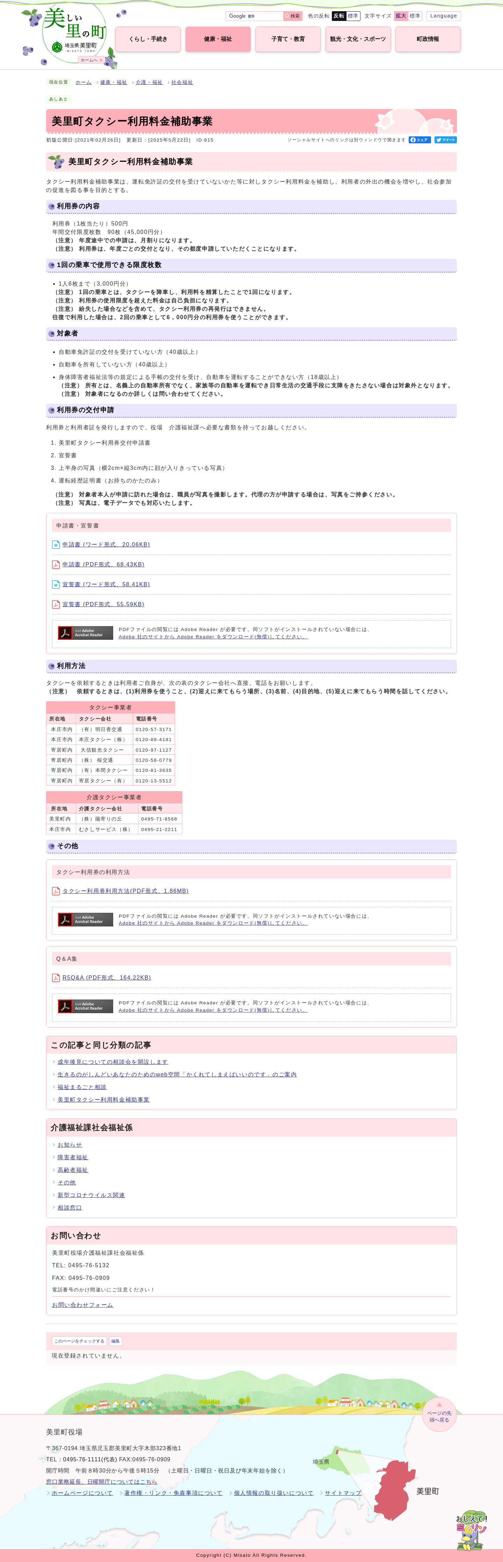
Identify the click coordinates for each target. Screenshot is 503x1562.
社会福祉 (182, 82)
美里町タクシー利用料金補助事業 (104, 1100)
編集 (115, 1341)
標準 (353, 16)
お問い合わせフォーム (83, 1305)
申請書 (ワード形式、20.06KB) (101, 544)
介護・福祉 (149, 82)
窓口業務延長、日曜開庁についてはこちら (102, 1482)
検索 (295, 16)
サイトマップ (343, 1493)
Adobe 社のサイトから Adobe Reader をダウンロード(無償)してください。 (213, 636)
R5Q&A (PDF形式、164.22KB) (101, 978)
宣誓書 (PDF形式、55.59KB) (98, 604)
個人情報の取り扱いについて (274, 1493)
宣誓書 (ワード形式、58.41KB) (101, 584)
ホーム (83, 82)
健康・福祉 (113, 82)
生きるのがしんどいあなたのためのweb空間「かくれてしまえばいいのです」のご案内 (177, 1074)
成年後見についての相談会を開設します (113, 1062)
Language (443, 16)
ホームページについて (82, 1493)
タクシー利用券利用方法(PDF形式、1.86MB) (120, 891)
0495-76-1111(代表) (90, 1459)
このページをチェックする (79, 1341)
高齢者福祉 (73, 1170)
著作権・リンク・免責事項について (173, 1493)
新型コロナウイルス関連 (91, 1195)
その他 (67, 1182)
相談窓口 (70, 1208)
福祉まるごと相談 (82, 1087)
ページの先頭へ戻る (439, 1416)
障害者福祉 (73, 1157)
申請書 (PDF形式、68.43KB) (98, 564)
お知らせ (70, 1145)
